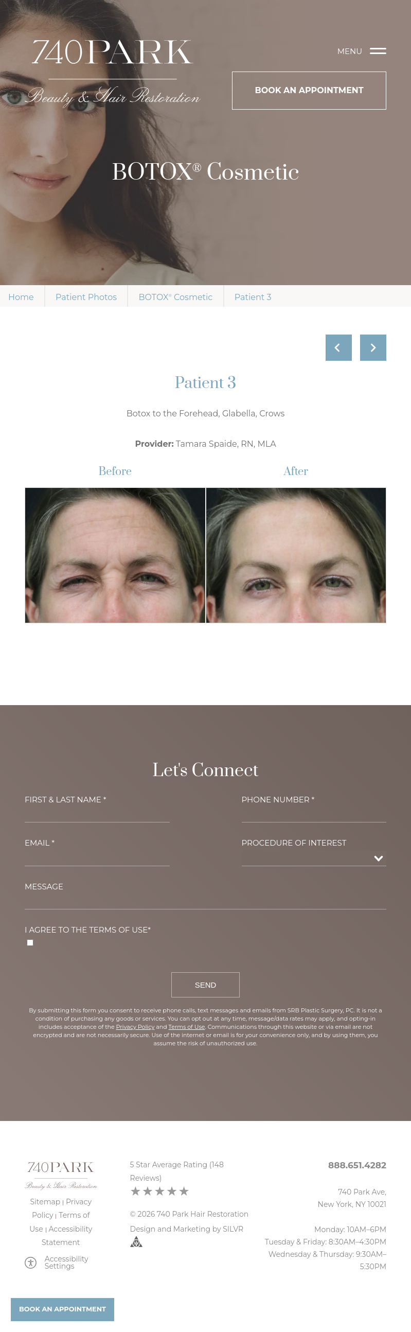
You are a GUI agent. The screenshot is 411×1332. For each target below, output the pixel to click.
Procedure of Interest (294, 843)
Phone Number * (278, 799)
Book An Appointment (309, 90)
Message (44, 886)
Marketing (191, 1229)
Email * (40, 843)
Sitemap (45, 1201)
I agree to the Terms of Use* (88, 930)
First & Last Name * (65, 799)
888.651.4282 (357, 1165)
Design (143, 1229)
